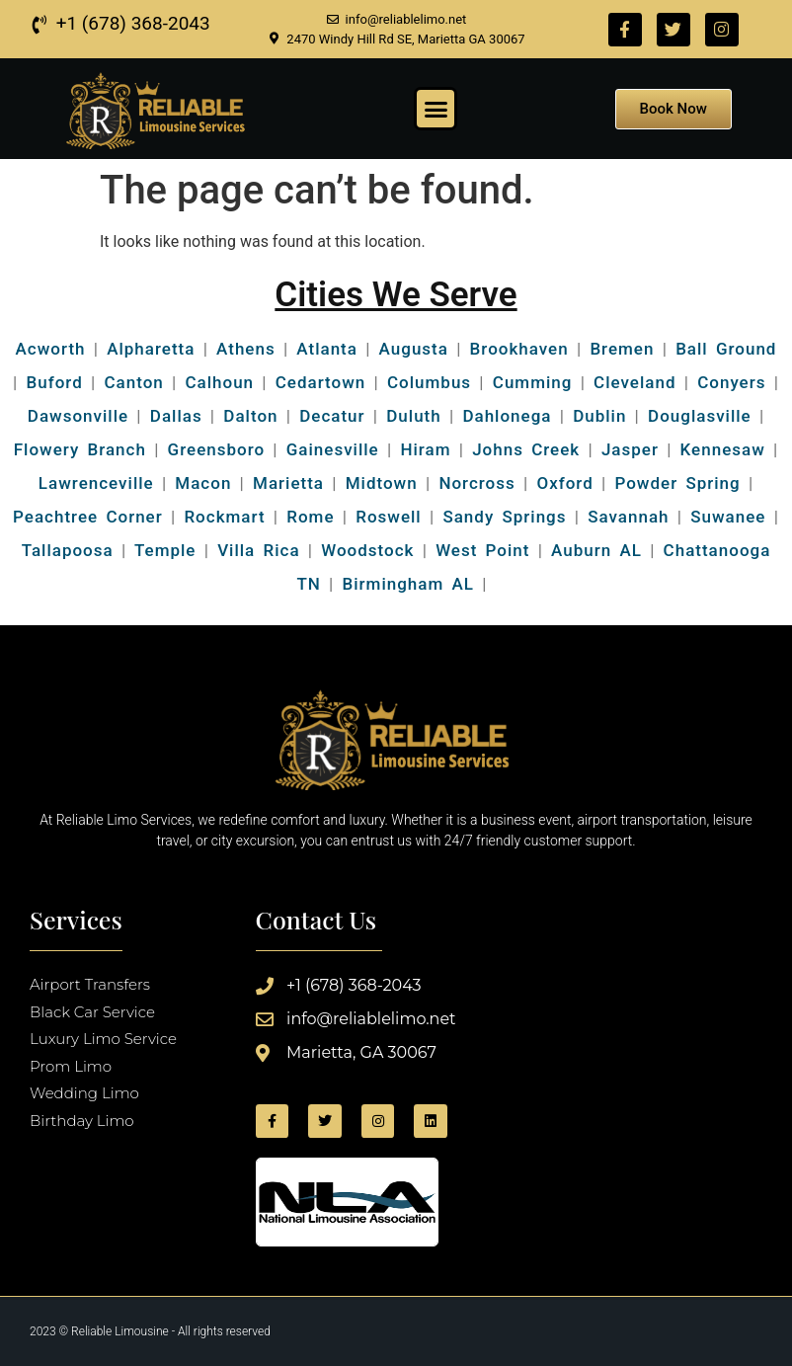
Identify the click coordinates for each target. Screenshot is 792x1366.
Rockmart (224, 516)
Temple (165, 550)
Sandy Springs (504, 516)
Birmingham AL (408, 584)
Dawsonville (78, 416)
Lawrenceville (96, 483)
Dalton (250, 416)
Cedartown (321, 382)
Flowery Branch (80, 449)
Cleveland (634, 382)
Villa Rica (258, 550)
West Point (482, 550)
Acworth (51, 349)
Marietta (288, 483)
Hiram (425, 449)
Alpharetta (151, 349)
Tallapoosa (68, 550)
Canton (133, 382)
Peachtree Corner (88, 516)
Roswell (385, 516)
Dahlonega (506, 416)
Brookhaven (519, 349)
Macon (203, 483)
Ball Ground (725, 349)
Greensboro (217, 449)
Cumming (533, 382)
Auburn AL (596, 550)
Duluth (413, 416)
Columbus (429, 382)
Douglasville (700, 416)
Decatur (331, 416)
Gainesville (332, 449)
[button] (435, 108)
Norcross (476, 483)
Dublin (599, 416)
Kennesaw (722, 449)
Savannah (628, 516)
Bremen (622, 349)
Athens (246, 349)
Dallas (176, 416)
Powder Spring (677, 483)
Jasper (630, 449)
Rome (310, 516)
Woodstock (367, 550)
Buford (55, 382)
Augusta (413, 349)
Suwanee (727, 516)
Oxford (564, 483)
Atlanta (326, 349)
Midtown (382, 483)
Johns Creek (526, 449)
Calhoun (219, 382)
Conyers (731, 382)
